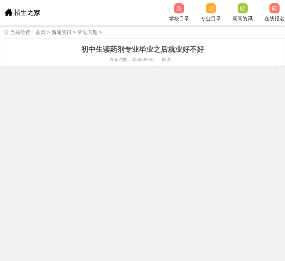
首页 (40, 32)
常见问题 (87, 32)
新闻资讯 (61, 32)
